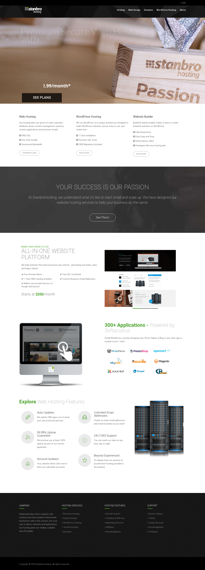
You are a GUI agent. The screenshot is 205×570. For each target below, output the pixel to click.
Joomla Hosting (70, 527)
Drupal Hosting (70, 518)
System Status (155, 513)
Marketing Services (115, 522)
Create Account (156, 522)
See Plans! (102, 217)
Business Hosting (71, 513)
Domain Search (113, 513)
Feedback (153, 531)
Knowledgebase (113, 531)
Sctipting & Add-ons (115, 518)
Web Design (134, 10)
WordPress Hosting (166, 10)
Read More (84, 153)
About (183, 10)
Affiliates (110, 527)
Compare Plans (29, 153)
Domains (148, 10)
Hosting (121, 10)
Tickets (152, 518)
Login (183, 3)
